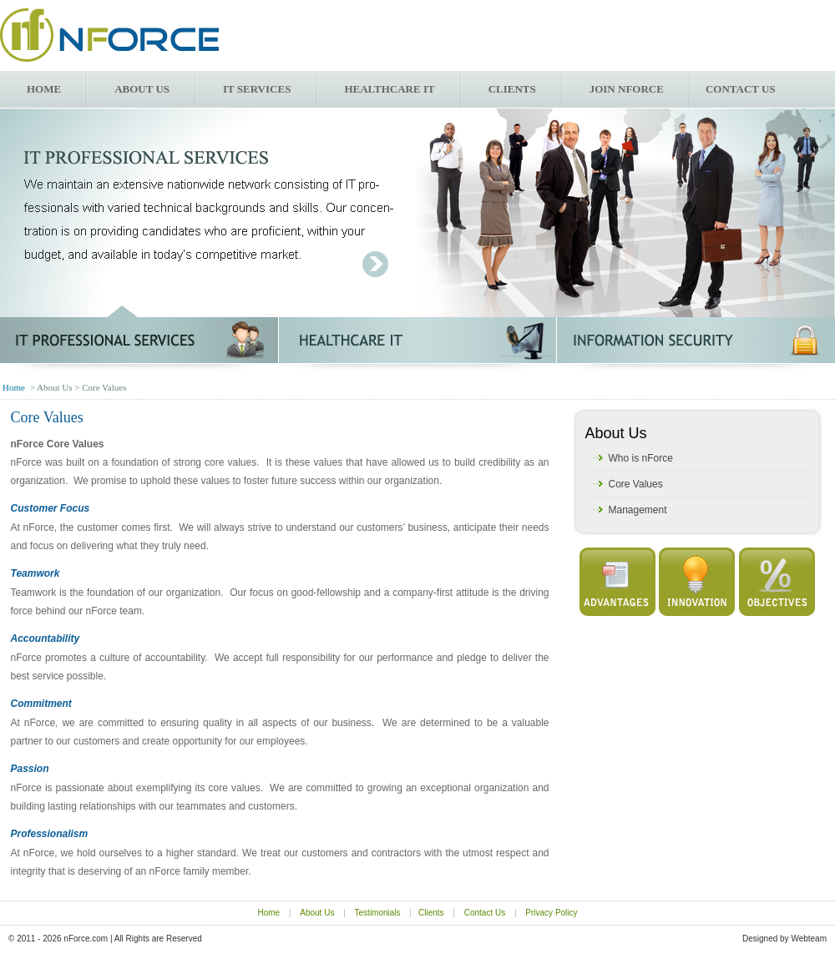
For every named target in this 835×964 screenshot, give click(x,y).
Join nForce (627, 89)
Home (44, 89)
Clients (512, 89)
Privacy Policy (551, 912)
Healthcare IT (389, 89)
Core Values (636, 484)
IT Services (257, 89)
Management (638, 510)
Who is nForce (641, 458)
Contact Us (484, 912)
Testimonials (378, 912)
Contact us (741, 89)
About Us (142, 89)
